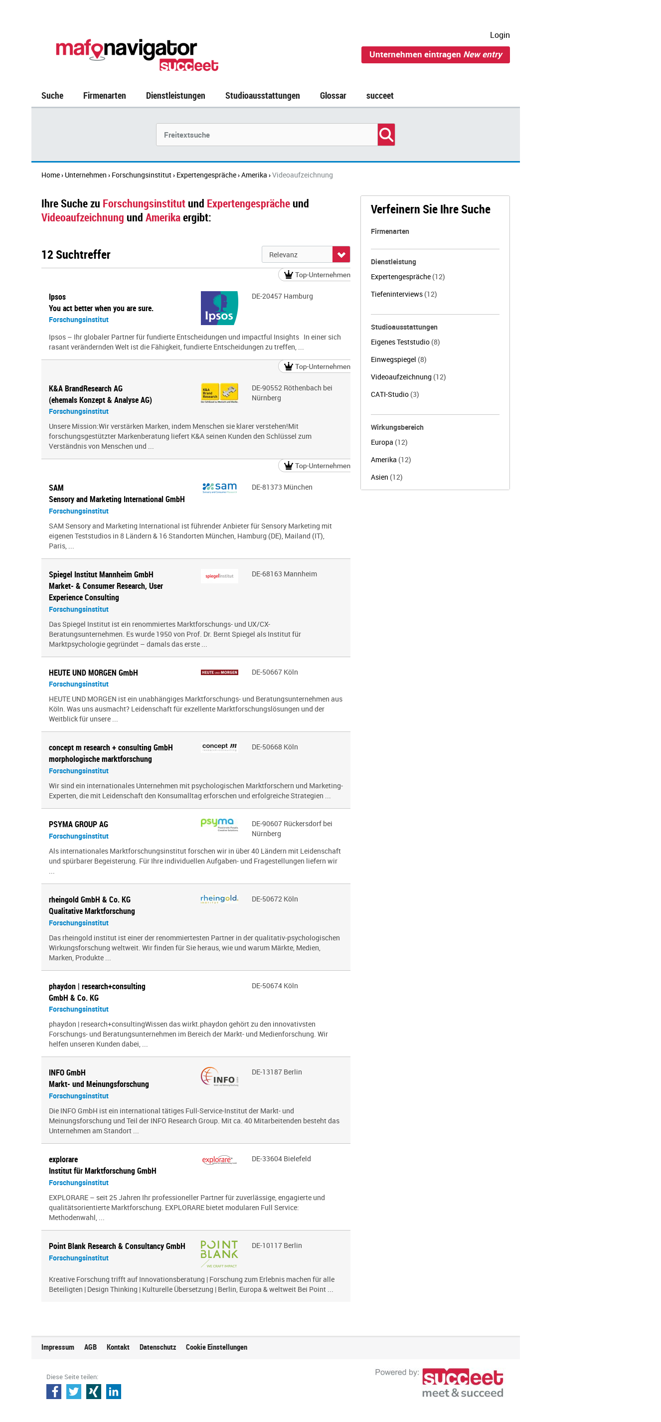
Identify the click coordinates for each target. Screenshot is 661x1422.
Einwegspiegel (399, 359)
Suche (52, 95)
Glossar (333, 95)
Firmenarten (104, 95)
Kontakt (118, 1347)
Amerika (391, 459)
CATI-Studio (395, 394)
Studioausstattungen (262, 95)
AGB (90, 1347)
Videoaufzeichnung (408, 376)
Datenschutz (158, 1347)
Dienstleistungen (175, 95)
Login (500, 34)
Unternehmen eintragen (435, 54)
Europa (389, 442)
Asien (387, 477)
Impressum (57, 1347)
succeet (380, 95)
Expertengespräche (408, 276)
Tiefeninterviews (404, 294)
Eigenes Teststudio (405, 342)
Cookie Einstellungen (216, 1347)
